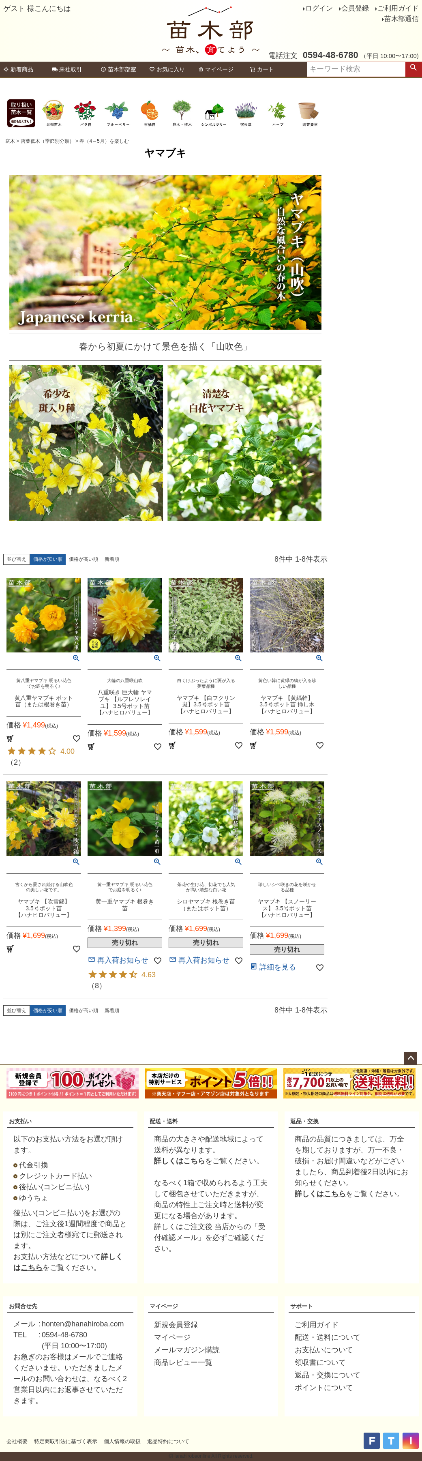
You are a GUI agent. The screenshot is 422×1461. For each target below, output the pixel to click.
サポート (301, 1306)
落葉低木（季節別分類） (47, 141)
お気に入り (167, 69)
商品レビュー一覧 (183, 1362)
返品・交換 (304, 1121)
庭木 (10, 141)
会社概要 (17, 1441)
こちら (32, 1268)
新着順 (112, 559)
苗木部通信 (401, 19)
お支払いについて (324, 1350)
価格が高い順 (83, 559)
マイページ (215, 69)
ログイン (319, 8)
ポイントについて (324, 1388)
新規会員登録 (176, 1325)
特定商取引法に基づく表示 (65, 1441)
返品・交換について (327, 1375)
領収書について (320, 1362)
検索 (413, 69)
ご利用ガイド (398, 8)
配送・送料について (327, 1337)
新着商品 (18, 69)
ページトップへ (410, 1058)
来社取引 (67, 69)
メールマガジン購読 (187, 1350)
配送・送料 (164, 1121)
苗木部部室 (118, 69)
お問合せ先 (23, 1306)
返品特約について (168, 1441)
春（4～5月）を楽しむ (104, 141)
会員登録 (355, 8)
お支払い (20, 1121)
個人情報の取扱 (122, 1441)
